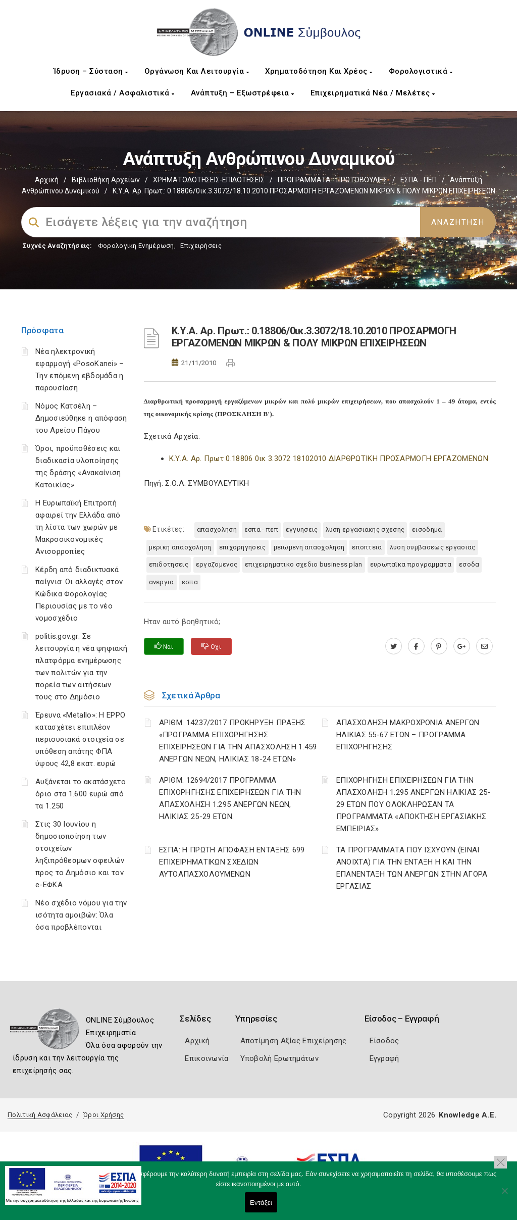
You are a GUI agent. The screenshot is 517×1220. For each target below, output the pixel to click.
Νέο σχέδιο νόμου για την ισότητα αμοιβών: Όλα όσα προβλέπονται (81, 915)
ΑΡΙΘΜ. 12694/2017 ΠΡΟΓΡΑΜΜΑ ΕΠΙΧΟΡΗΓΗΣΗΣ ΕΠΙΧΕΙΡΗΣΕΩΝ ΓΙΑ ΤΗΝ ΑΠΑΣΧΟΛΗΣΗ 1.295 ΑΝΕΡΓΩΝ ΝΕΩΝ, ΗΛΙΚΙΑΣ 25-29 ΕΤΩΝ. (230, 798)
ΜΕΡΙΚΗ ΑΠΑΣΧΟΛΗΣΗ (180, 547)
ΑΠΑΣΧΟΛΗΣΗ (217, 529)
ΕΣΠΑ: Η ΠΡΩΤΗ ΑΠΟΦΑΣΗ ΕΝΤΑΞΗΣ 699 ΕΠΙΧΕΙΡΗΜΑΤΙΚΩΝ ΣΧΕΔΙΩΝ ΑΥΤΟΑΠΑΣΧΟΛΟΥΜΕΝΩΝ (232, 862)
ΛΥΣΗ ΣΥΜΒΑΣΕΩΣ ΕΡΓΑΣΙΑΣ (433, 547)
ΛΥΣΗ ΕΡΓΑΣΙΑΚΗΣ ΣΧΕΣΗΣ (365, 529)
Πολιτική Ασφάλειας (40, 1115)
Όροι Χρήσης (103, 1115)
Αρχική (47, 180)
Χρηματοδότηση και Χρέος (319, 71)
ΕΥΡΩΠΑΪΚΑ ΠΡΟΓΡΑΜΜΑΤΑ (410, 564)
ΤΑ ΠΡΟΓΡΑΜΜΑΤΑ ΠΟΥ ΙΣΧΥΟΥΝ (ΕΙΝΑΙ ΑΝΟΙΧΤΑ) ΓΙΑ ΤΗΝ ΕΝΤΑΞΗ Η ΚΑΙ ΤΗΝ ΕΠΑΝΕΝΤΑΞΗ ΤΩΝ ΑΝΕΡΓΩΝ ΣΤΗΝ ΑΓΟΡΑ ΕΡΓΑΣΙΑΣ (412, 868)
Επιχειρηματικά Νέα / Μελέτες (373, 92)
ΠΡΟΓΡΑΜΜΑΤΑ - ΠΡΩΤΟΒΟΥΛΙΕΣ (332, 180)
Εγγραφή (384, 1058)
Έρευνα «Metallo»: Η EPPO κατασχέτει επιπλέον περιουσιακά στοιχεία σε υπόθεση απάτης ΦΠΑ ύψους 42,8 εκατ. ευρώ (80, 739)
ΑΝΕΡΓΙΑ (161, 582)
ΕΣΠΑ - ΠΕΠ (418, 180)
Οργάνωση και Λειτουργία (196, 71)
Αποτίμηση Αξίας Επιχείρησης (293, 1040)
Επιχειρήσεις (201, 245)
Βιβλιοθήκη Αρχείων (106, 180)
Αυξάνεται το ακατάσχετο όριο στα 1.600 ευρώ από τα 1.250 (80, 793)
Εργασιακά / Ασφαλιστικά (123, 92)
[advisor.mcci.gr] (484, 646)
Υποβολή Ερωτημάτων (279, 1058)
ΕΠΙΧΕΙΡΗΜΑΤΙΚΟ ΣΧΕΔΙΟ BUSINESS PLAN (304, 564)
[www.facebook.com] (416, 646)
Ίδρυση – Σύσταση (91, 71)
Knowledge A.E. (467, 1115)
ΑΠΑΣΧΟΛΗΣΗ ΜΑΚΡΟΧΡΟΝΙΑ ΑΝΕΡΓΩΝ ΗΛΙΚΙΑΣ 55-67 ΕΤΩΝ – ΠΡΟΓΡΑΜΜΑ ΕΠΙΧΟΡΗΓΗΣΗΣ (408, 734)
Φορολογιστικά (421, 71)
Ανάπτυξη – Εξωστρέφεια (242, 92)
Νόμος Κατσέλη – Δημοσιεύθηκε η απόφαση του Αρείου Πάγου (81, 418)
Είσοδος (384, 1040)
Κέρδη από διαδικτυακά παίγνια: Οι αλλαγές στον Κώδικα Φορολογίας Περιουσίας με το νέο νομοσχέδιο (79, 594)
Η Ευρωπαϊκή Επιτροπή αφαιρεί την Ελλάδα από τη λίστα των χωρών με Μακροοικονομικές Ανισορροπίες (78, 527)
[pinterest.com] (439, 646)
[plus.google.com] (461, 646)
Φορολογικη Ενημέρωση (136, 245)
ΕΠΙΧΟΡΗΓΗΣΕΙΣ (242, 547)
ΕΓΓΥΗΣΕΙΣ (302, 529)
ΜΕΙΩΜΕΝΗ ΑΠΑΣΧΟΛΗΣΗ (309, 547)
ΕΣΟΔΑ (469, 564)
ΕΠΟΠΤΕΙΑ (367, 547)
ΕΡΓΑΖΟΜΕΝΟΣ (216, 564)
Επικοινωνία (206, 1058)
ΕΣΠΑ (190, 582)
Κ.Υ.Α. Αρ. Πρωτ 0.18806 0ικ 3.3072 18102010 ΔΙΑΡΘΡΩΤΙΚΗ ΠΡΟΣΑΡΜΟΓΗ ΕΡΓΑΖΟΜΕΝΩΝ (328, 458)
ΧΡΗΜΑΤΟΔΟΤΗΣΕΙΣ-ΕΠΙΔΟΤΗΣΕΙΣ (209, 180)
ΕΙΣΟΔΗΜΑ (427, 529)
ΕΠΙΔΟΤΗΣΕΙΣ (168, 564)
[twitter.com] (393, 646)
